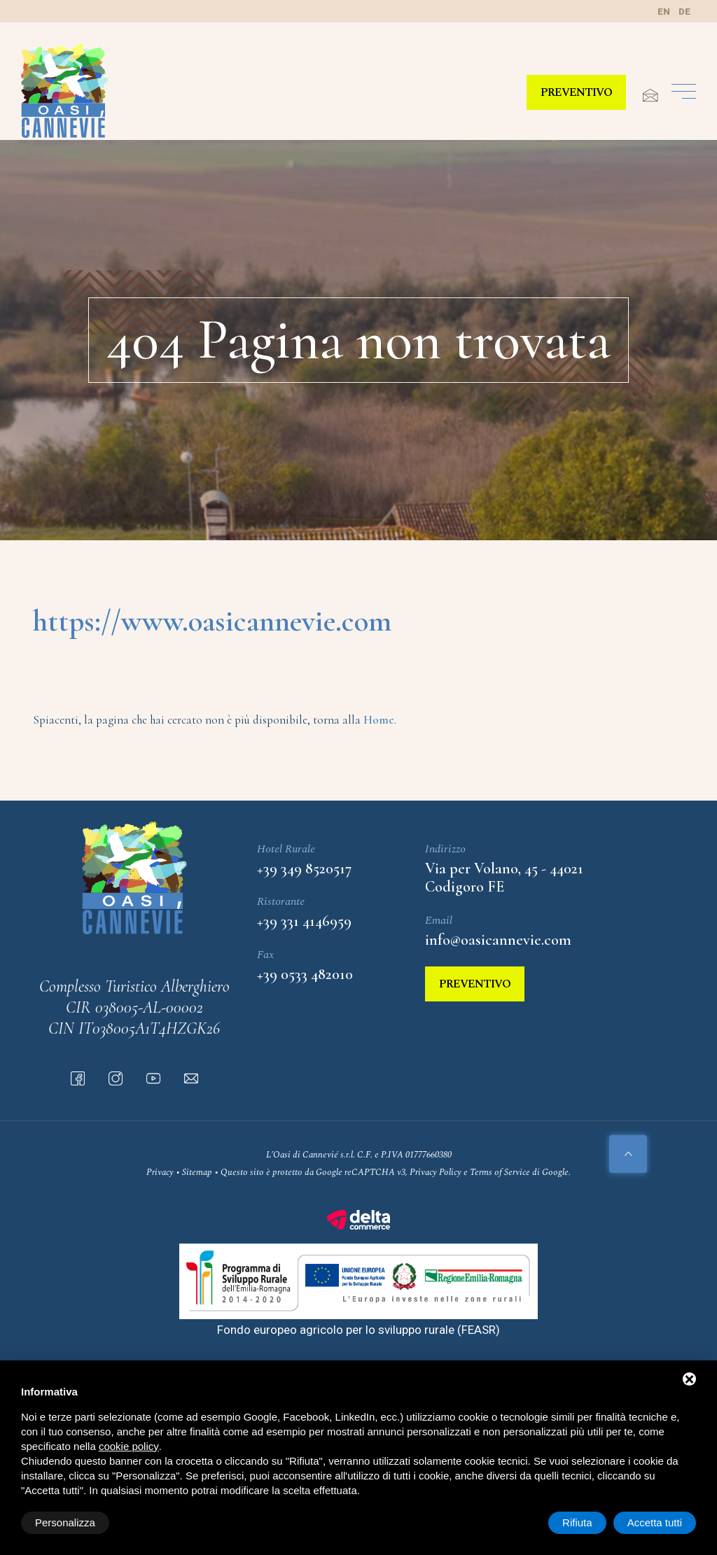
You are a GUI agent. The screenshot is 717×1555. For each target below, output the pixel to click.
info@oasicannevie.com (498, 940)
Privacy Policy (435, 1172)
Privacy (160, 1172)
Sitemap (197, 1172)
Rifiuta (577, 1522)
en (663, 11)
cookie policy (129, 1446)
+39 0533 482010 (305, 974)
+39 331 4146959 (304, 921)
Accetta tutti (654, 1522)
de (684, 11)
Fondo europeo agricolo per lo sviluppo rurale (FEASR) (358, 1330)
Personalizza (65, 1522)
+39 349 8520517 (304, 868)
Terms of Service (500, 1172)
